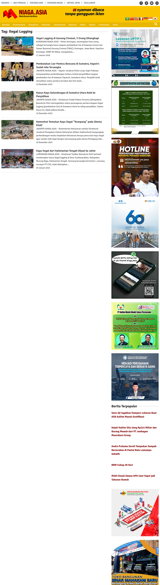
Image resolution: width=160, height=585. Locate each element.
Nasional (72, 25)
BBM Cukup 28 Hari (122, 464)
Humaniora (33, 25)
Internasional (59, 25)
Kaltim (83, 25)
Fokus (115, 25)
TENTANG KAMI (36, 3)
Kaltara (92, 25)
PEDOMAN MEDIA (55, 3)
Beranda (5, 25)
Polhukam (46, 25)
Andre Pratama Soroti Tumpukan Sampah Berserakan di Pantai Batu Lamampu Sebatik (133, 450)
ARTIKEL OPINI (73, 3)
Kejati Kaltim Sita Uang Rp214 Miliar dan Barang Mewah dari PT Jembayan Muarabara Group (134, 431)
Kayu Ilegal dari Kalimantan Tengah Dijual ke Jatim (66, 150)
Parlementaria (19, 25)
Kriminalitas (104, 25)
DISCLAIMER (89, 3)
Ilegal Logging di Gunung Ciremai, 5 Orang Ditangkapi (67, 38)
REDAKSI (5, 3)
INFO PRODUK (19, 3)
